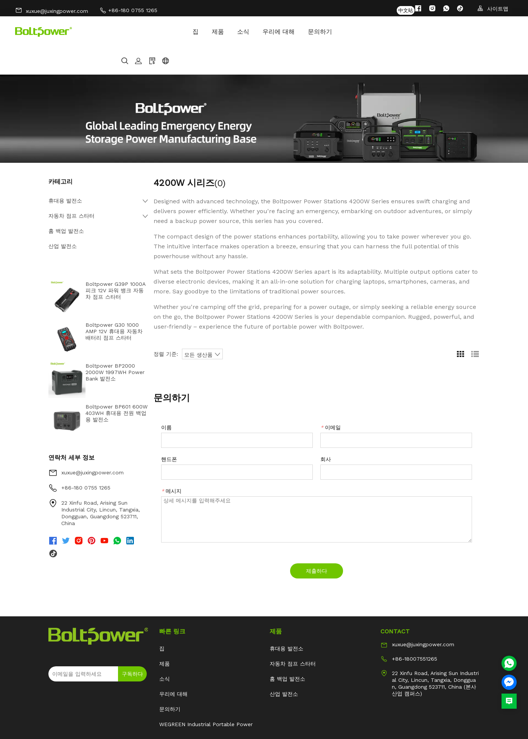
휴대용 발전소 (65, 173)
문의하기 (237, 31)
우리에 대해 (195, 31)
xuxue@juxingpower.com (51, 9)
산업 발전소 (62, 218)
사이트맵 (492, 8)
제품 (135, 31)
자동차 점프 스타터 (71, 188)
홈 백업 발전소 (66, 203)
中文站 (405, 8)
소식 (160, 31)
